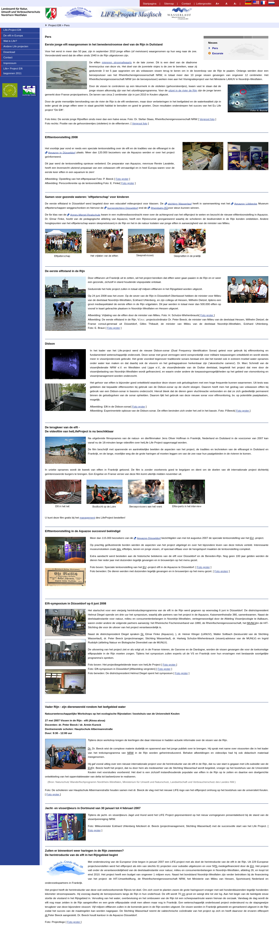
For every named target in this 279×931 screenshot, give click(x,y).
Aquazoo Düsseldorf (149, 537)
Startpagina (149, 3)
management (87, 517)
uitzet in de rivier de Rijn (182, 90)
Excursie (217, 53)
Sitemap (169, 3)
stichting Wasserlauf (180, 203)
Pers (215, 48)
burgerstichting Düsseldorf (122, 207)
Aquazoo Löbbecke (245, 203)
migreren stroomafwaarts (117, 62)
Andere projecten (15, 46)
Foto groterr (221, 571)
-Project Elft (12, 29)
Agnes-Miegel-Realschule (85, 214)
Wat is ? (10, 41)
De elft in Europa (13, 35)
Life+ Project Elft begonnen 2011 (11, 70)
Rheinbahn (159, 207)
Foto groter (121, 178)
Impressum (9, 63)
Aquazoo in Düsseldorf (61, 152)
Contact (186, 3)
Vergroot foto (207, 119)
